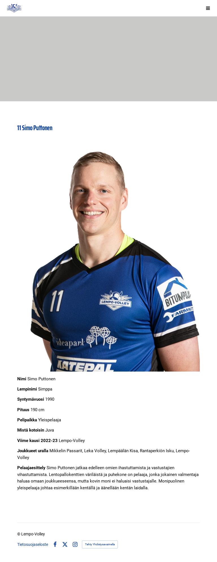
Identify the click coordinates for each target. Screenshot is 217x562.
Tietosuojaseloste (32, 544)
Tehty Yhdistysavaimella (100, 544)
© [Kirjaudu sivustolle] (19, 534)
